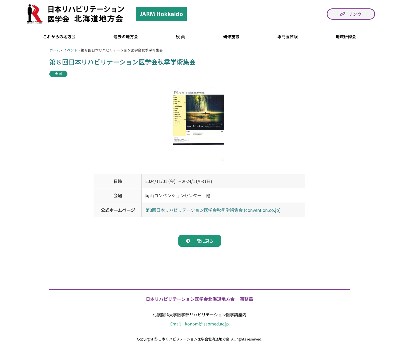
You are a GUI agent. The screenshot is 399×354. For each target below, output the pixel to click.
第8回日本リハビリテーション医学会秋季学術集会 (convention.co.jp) (213, 210)
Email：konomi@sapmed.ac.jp (199, 324)
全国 (58, 74)
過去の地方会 (125, 36)
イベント (70, 50)
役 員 (180, 36)
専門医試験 (287, 36)
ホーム (54, 50)
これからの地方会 (59, 36)
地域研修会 (346, 36)
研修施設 (231, 36)
